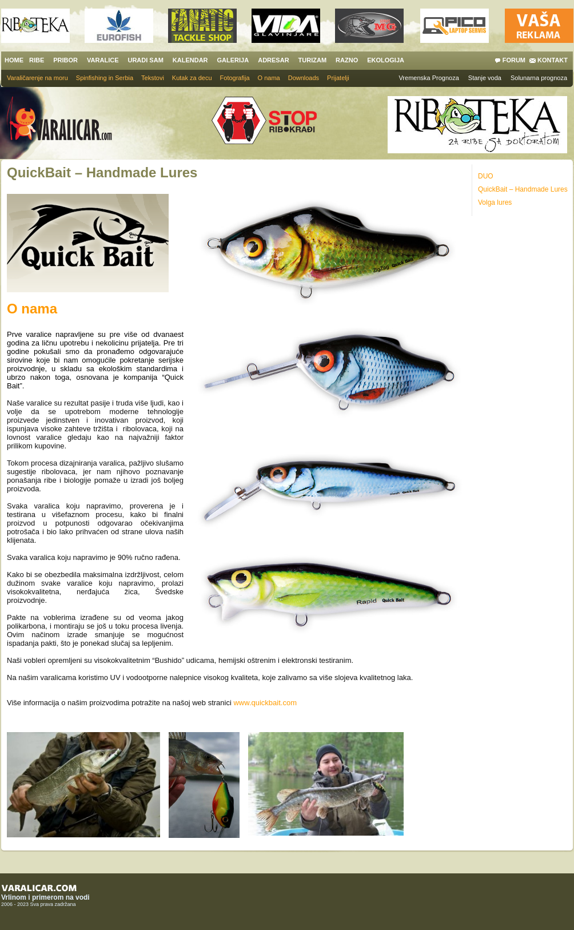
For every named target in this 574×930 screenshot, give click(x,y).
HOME (14, 60)
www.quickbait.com (265, 702)
